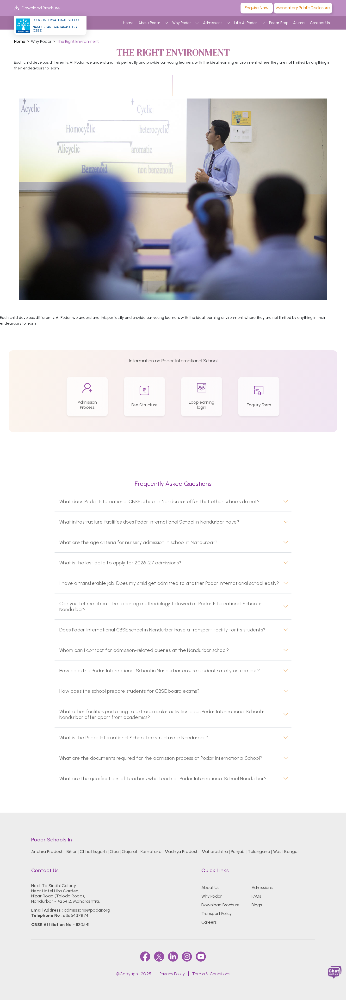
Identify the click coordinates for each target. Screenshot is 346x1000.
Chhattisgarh (93, 851)
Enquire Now (257, 7)
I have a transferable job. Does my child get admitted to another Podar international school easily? (169, 583)
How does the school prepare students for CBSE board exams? (129, 691)
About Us (210, 887)
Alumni (299, 22)
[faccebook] (145, 956)
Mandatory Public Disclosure (303, 7)
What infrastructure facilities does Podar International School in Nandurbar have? (149, 522)
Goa (114, 851)
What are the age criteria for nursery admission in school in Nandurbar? (138, 542)
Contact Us (320, 22)
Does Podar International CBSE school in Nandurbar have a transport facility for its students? (162, 630)
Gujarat (129, 851)
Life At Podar (245, 22)
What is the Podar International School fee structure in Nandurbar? (133, 738)
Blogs (257, 904)
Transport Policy (216, 913)
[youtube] (201, 956)
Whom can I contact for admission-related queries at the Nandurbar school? (144, 650)
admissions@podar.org (87, 910)
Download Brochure (37, 8)
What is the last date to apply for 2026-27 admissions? (120, 563)
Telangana (259, 851)
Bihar (72, 851)
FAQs (256, 896)
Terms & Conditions (211, 973)
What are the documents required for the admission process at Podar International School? (160, 758)
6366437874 (75, 915)
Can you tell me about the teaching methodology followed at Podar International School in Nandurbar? (160, 606)
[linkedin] (173, 956)
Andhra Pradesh (47, 851)
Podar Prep (278, 22)
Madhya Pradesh (182, 851)
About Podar (149, 22)
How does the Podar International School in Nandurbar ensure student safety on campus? (159, 670)
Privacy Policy (172, 973)
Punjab (238, 851)
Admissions (212, 22)
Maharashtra (215, 851)
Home (128, 22)
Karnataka (151, 851)
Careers (209, 922)
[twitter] (159, 956)
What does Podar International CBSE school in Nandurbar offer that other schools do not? (159, 501)
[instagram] (187, 956)
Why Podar (181, 22)
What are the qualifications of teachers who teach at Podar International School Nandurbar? (162, 778)
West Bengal (285, 851)
